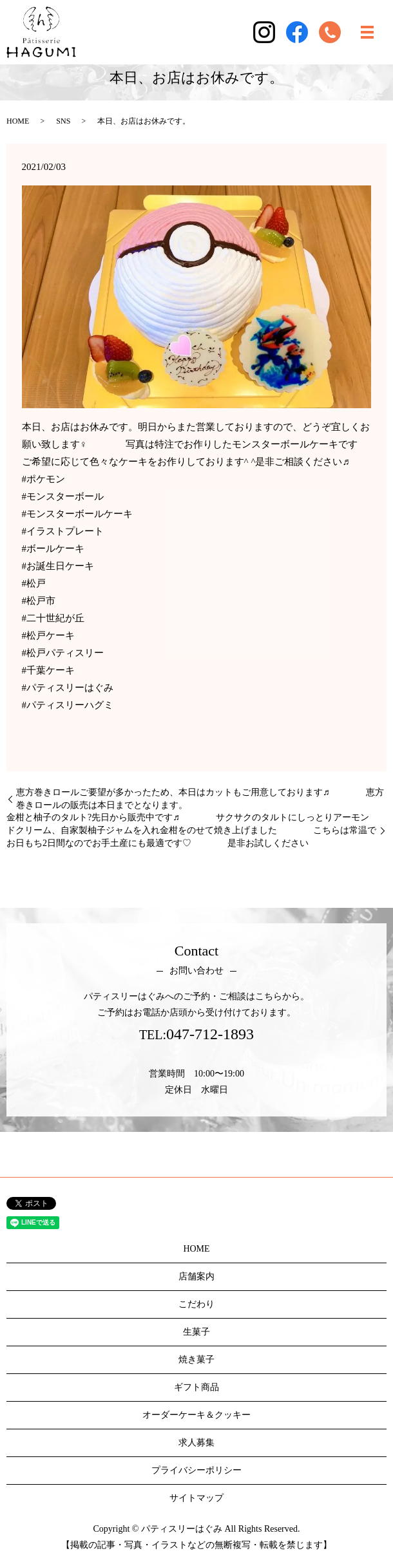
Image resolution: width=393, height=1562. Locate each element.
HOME (17, 121)
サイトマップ (196, 1498)
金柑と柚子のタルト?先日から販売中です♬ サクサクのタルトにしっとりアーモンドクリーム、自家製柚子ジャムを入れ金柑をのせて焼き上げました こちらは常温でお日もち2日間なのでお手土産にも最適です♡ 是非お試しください (191, 830)
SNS (63, 121)
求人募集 (196, 1442)
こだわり (196, 1304)
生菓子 (196, 1332)
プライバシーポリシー (196, 1470)
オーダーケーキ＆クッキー (196, 1415)
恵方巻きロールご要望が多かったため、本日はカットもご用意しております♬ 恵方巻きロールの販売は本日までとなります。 (200, 798)
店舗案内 (196, 1276)
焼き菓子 (196, 1359)
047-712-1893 (210, 1034)
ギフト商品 (196, 1387)
